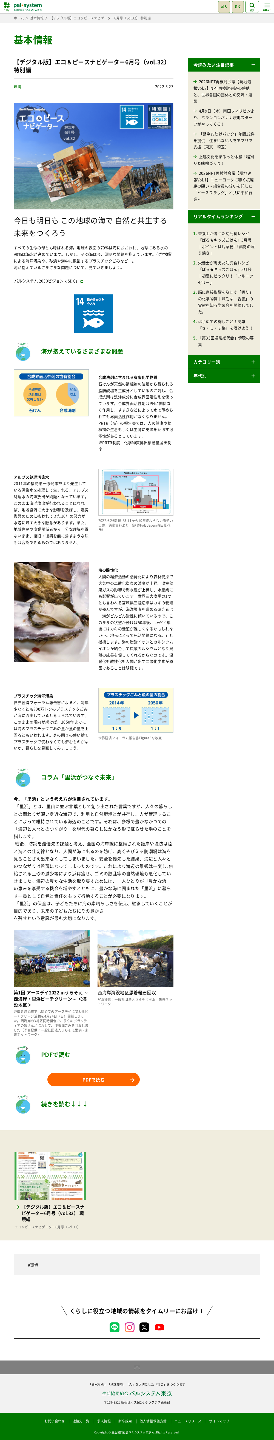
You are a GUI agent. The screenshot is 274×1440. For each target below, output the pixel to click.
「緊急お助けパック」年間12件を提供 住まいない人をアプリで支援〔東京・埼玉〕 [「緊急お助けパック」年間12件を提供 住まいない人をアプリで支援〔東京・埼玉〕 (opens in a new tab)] (224, 140)
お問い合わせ (54, 1421)
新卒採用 (125, 1421)
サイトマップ (219, 1421)
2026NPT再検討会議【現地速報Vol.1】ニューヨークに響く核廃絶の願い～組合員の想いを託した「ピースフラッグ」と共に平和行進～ (223, 186)
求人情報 (104, 1421)
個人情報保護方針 (153, 1421)
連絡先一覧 (81, 1421)
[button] (224, 65)
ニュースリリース (187, 1421)
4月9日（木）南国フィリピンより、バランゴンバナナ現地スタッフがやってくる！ (224, 117)
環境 (18, 86)
